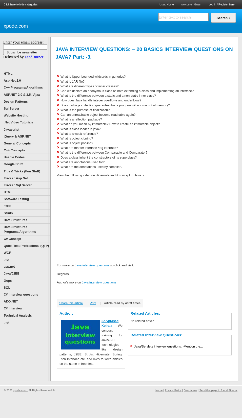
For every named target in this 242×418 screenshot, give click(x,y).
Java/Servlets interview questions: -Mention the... (168, 346)
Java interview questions (92, 265)
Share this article (71, 303)
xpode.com (16, 26)
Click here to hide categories (21, 4)
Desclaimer (190, 390)
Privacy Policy (173, 390)
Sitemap (233, 390)
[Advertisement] (86, 20)
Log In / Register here (222, 4)
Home (170, 4)
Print (93, 303)
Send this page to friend (213, 390)
